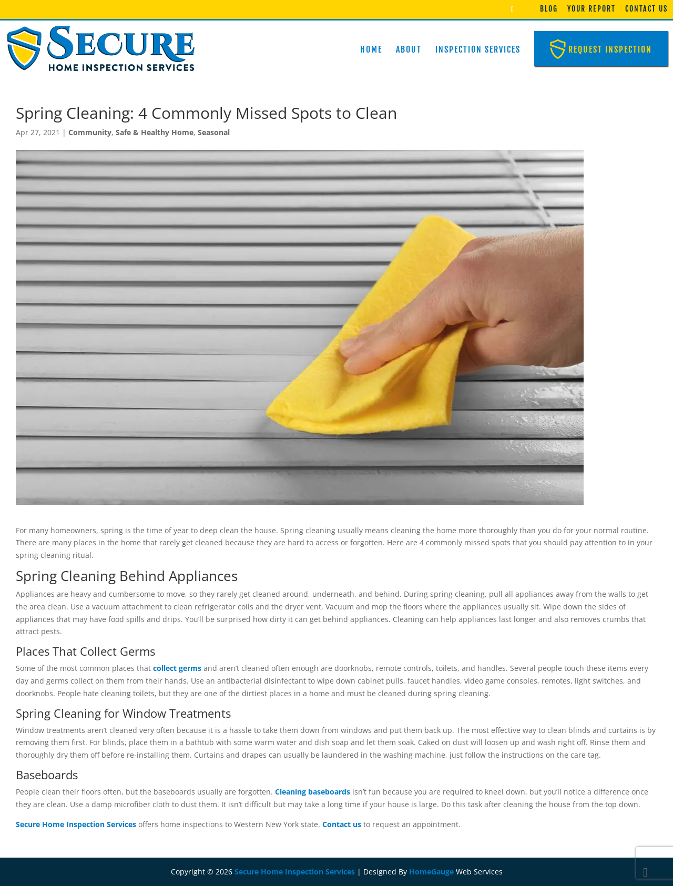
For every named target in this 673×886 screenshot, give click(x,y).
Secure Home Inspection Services (76, 824)
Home (371, 49)
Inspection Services (478, 49)
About (409, 49)
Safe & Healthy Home (154, 132)
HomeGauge (431, 872)
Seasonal (214, 132)
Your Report (591, 9)
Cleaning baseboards (312, 792)
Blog (549, 9)
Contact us (341, 824)
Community (89, 132)
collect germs (177, 668)
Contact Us (646, 9)
